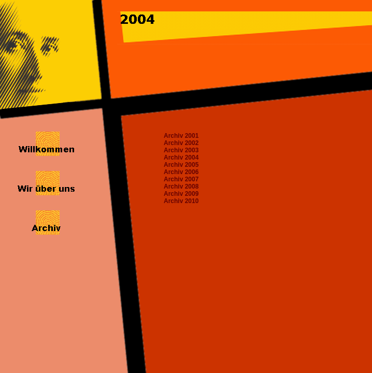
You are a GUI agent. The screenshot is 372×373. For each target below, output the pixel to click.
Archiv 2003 (181, 150)
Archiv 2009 (181, 193)
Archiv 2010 (181, 201)
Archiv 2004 (181, 157)
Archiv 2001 (181, 135)
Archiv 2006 (181, 172)
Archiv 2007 (181, 179)
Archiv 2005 (181, 164)
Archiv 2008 (181, 186)
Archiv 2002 (181, 143)
